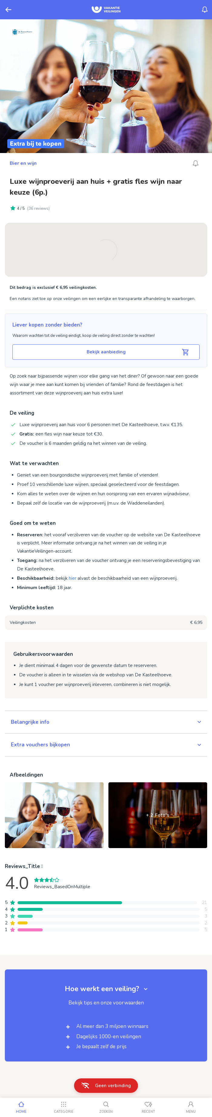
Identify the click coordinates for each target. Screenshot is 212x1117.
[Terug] (8, 9)
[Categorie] (63, 1107)
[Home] (21, 1107)
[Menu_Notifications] (205, 9)
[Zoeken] (106, 1107)
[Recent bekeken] (148, 1107)
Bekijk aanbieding (138, 352)
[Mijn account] (191, 1107)
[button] (106, 722)
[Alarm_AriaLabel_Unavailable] (195, 163)
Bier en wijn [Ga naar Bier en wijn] (23, 163)
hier (72, 578)
